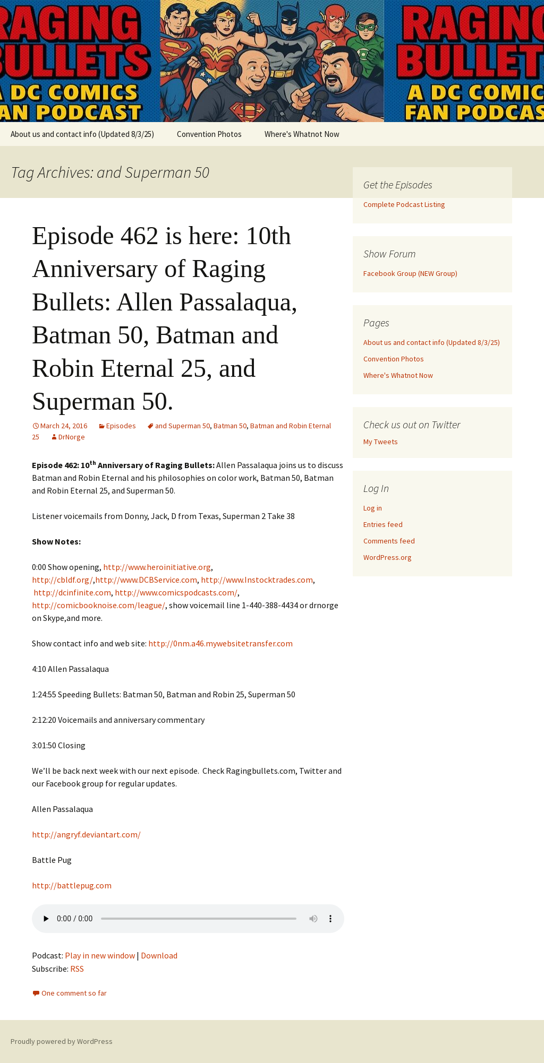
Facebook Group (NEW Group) (410, 273)
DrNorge (71, 437)
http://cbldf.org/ (62, 579)
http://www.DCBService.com (146, 579)
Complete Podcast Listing (404, 204)
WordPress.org (387, 557)
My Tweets (380, 441)
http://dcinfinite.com (72, 592)
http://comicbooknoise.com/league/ (98, 605)
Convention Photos (209, 134)
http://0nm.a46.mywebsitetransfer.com (220, 643)
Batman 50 (230, 425)
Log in (372, 508)
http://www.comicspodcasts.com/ (176, 592)
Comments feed (389, 541)
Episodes (121, 425)
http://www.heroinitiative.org (157, 566)
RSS (77, 968)
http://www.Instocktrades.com (257, 579)
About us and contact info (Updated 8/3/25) (82, 134)
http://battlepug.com (72, 885)
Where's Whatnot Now (302, 134)
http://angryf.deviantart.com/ (86, 834)
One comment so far (74, 993)
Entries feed (383, 524)
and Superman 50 (182, 425)
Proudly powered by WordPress (62, 1041)
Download (159, 955)
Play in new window (100, 955)
